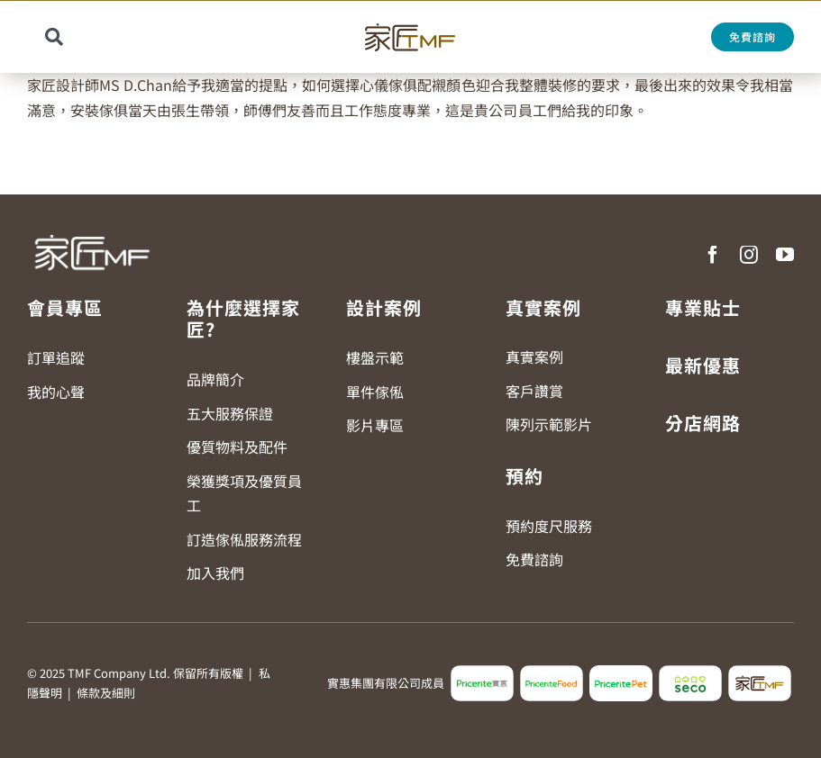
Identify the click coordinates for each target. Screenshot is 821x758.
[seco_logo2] (690, 672)
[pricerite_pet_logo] (620, 672)
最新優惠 (703, 365)
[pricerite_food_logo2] (551, 672)
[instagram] (749, 255)
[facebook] (713, 255)
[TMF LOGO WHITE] (91, 228)
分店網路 (703, 423)
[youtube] (785, 255)
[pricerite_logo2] (482, 672)
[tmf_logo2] (759, 672)
